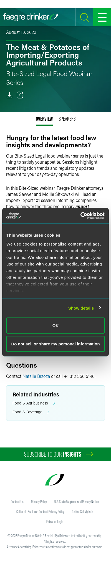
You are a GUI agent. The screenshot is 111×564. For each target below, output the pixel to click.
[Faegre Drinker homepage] (30, 17)
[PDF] (9, 95)
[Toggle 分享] (20, 95)
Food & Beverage (31, 412)
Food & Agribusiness (33, 403)
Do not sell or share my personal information (55, 343)
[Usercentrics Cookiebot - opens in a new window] (80, 215)
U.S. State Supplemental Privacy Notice (76, 501)
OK (55, 325)
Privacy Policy (39, 501)
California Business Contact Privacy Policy (40, 511)
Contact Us (17, 501)
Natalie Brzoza (36, 376)
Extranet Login (54, 521)
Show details (81, 307)
